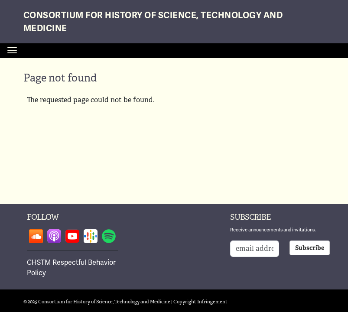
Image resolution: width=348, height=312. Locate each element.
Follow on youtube (72, 236)
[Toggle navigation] (12, 50)
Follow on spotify (109, 236)
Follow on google (91, 236)
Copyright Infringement (200, 302)
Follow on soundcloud (36, 236)
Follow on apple (54, 236)
